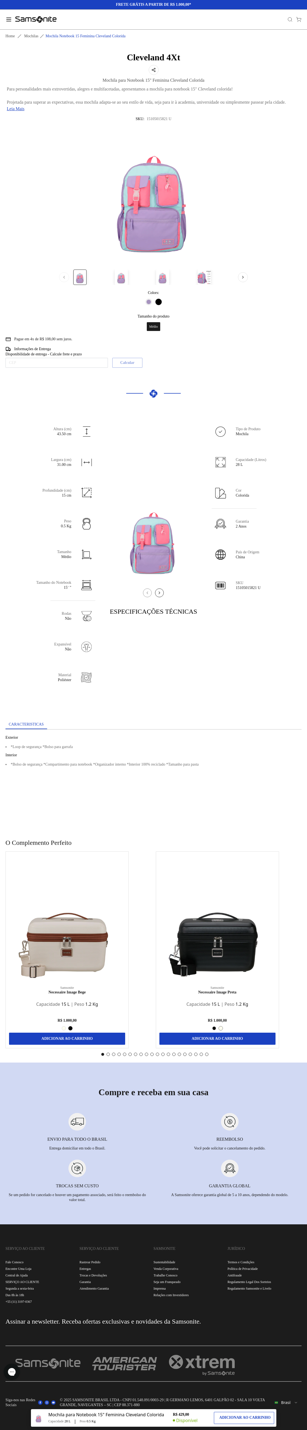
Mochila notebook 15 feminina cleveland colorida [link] (85, 36)
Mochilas (31, 36)
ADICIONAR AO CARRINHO (67, 1039)
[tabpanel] (153, 779)
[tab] (26, 724)
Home (10, 36)
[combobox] (286, 1402)
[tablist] (153, 725)
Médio (153, 327)
